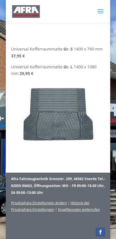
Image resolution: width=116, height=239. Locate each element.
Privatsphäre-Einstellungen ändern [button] (39, 203)
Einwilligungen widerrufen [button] (79, 209)
